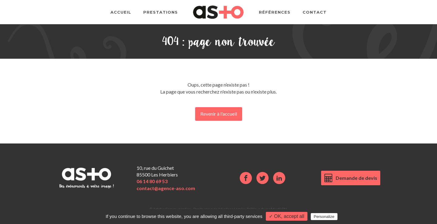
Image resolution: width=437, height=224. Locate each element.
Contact (315, 12)
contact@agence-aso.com (166, 188)
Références (274, 12)
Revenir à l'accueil (218, 114)
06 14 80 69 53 (152, 181)
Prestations (160, 12)
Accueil (120, 12)
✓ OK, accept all (286, 216)
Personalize (324, 216)
